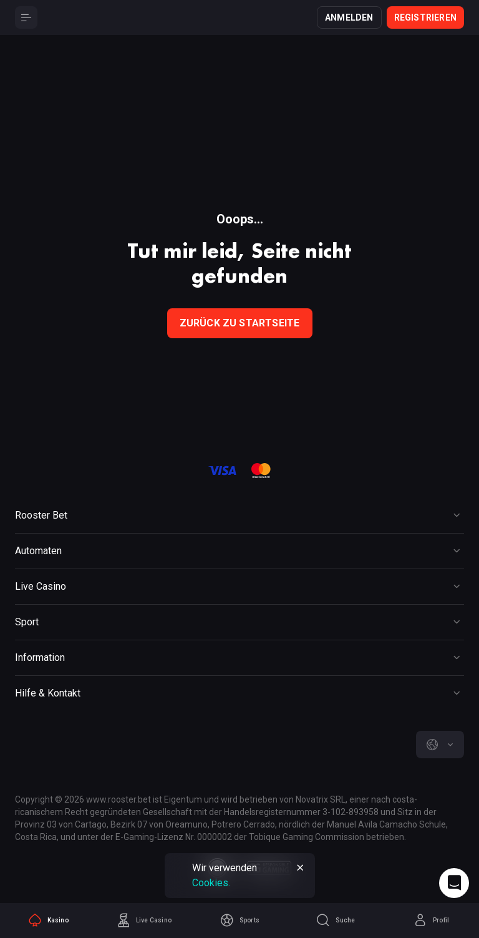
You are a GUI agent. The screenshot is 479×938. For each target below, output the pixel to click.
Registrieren (425, 17)
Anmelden (349, 17)
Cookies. (211, 883)
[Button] (26, 17)
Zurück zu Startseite (240, 323)
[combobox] (440, 744)
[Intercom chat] (454, 883)
